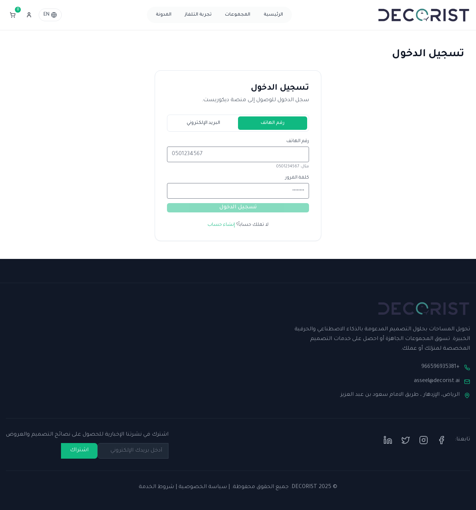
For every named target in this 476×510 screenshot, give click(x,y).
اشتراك (79, 450)
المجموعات (237, 14)
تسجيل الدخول (238, 208)
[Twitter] (405, 440)
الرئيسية (273, 14)
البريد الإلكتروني (203, 123)
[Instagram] (423, 440)
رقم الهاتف (272, 123)
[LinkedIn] (387, 440)
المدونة (163, 14)
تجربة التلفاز (198, 14)
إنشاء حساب (221, 225)
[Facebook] (441, 440)
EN (50, 15)
